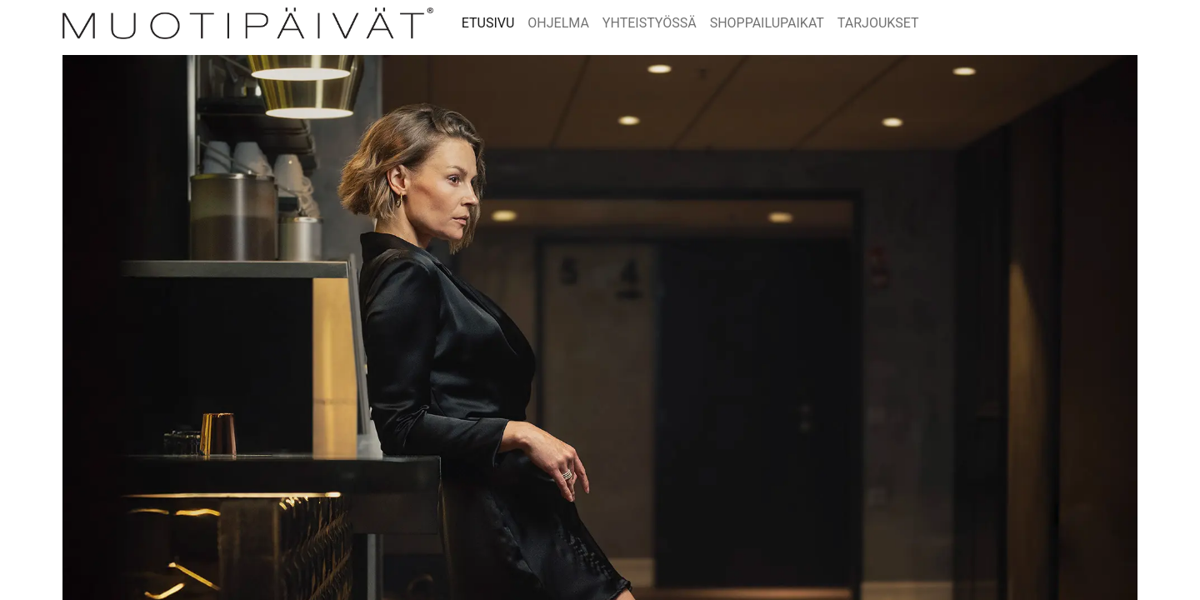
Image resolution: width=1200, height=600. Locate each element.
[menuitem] (488, 23)
